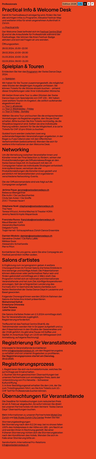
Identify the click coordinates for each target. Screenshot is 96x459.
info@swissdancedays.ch (21, 350)
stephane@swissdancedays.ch (36, 206)
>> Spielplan (8, 78)
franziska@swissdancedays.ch (38, 219)
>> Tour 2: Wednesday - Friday (18, 109)
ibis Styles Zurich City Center (29, 417)
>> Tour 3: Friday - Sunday (15, 111)
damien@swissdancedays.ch (36, 236)
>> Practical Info (10, 27)
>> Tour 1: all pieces (12, 106)
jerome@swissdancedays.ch (33, 190)
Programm (32, 71)
